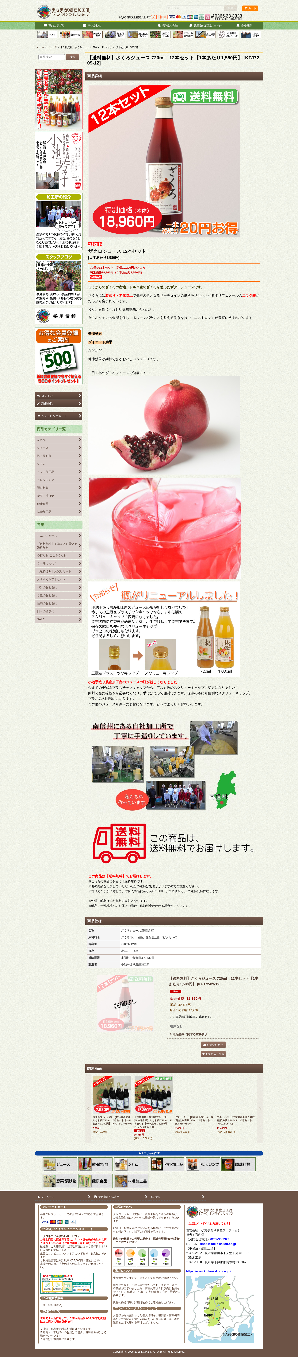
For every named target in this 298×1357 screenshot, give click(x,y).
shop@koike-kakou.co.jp (218, 1244)
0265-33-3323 (219, 1239)
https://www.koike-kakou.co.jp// (208, 1271)
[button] (130, 25)
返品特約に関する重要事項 (188, 1034)
